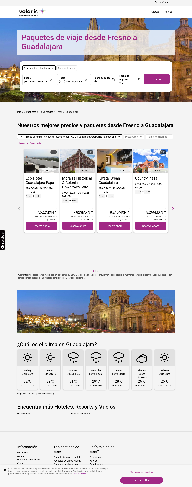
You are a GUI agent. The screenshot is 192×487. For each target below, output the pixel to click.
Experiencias (96, 428)
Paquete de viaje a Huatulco (67, 421)
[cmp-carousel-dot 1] (93, 235)
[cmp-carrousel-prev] (19, 191)
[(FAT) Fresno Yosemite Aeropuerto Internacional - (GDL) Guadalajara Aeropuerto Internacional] (69, 136)
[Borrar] (52, 79)
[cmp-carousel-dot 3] (98, 235)
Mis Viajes (22, 417)
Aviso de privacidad (27, 438)
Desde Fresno (24, 378)
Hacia (62, 77)
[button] (103, 81)
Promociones (96, 421)
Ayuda (20, 420)
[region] (96, 476)
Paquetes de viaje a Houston (68, 446)
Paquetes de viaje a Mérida (67, 425)
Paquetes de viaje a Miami (66, 450)
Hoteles (168, 11)
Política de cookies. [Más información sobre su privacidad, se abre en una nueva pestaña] (82, 473)
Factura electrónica (27, 442)
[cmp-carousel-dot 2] (95, 235)
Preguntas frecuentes (28, 424)
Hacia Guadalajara (80, 378)
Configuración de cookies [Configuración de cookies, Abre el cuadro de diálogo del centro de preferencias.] (141, 472)
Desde (27, 77)
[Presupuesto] (134, 136)
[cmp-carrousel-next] (172, 191)
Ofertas (155, 11)
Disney (92, 439)
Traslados (94, 432)
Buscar (156, 79)
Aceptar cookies (142, 480)
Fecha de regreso (124, 78)
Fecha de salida (102, 77)
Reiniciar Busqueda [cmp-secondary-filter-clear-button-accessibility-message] (30, 143)
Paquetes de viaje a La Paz (67, 435)
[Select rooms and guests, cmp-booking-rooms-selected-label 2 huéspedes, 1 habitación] (39, 68)
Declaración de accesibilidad (31, 445)
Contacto (22, 427)
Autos (92, 435)
